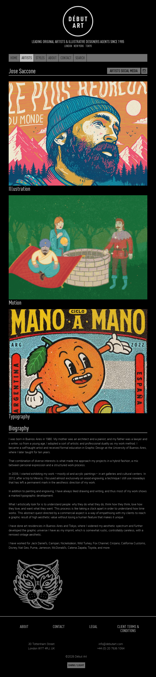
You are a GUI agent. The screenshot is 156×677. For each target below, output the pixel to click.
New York (79, 46)
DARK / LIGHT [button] (76, 665)
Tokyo (89, 46)
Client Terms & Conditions (128, 628)
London (68, 46)
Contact (59, 626)
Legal (93, 626)
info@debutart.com (111, 644)
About (24, 626)
